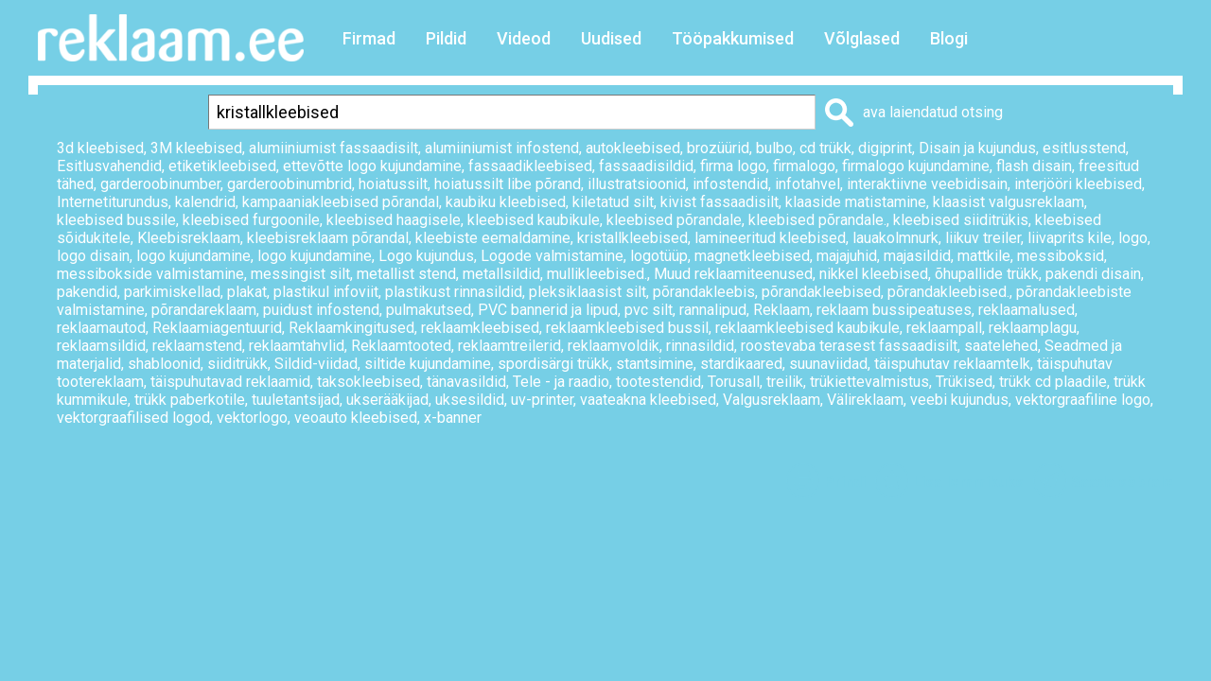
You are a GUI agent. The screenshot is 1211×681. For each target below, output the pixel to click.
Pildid (446, 38)
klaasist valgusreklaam (1008, 202)
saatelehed (1001, 346)
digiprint (885, 148)
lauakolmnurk (895, 238)
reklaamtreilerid (509, 346)
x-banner (453, 418)
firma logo (733, 166)
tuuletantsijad (296, 400)
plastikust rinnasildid (453, 292)
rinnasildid (700, 346)
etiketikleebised (222, 166)
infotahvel (807, 184)
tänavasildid (466, 382)
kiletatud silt (613, 202)
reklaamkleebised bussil (627, 328)
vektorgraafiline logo (1082, 400)
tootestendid (658, 382)
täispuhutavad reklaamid (230, 382)
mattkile (983, 256)
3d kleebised (100, 148)
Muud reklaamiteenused (733, 274)
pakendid (87, 292)
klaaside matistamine (855, 202)
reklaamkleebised (480, 328)
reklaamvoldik (613, 346)
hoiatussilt (393, 184)
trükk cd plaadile (1053, 382)
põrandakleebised (821, 292)
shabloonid (164, 364)
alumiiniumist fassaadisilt (333, 148)
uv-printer (542, 400)
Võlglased (862, 38)
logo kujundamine (193, 256)
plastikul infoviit (325, 292)
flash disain (1034, 166)
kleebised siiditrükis (960, 220)
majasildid (917, 256)
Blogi (949, 38)
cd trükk (825, 148)
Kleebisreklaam (188, 238)
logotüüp (659, 256)
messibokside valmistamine (150, 274)
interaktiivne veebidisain (927, 184)
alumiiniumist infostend (502, 148)
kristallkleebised (632, 238)
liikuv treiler (983, 238)
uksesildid (469, 400)
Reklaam (781, 310)
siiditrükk (237, 364)
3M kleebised (196, 148)
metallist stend (406, 274)
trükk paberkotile (189, 400)
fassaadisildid (646, 166)
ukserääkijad (387, 400)
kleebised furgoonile (251, 220)
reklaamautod (101, 328)
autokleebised (633, 148)
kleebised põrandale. (817, 220)
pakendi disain (1093, 274)
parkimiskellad (172, 292)
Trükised (964, 382)
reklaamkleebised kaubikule (807, 328)
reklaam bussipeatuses (894, 310)
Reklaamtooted (401, 346)
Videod (524, 38)
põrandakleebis (704, 292)
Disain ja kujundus (977, 148)
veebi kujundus (959, 400)
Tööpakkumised (733, 38)
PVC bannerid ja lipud (548, 310)
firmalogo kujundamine (916, 166)
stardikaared (741, 364)
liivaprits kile (1069, 238)
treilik (784, 382)
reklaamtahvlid (296, 346)
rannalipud (712, 310)
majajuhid (846, 256)
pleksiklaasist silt (587, 292)
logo (1133, 238)
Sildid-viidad (316, 364)
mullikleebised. (597, 274)
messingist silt (300, 274)
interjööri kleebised (1078, 184)
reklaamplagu (1033, 328)
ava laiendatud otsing (933, 112)
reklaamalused (1026, 310)
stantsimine (654, 364)
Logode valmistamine (552, 256)
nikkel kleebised (873, 274)
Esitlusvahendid (109, 166)
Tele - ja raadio (561, 382)
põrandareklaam (203, 310)
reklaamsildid (101, 346)
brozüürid (718, 148)
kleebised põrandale (674, 220)
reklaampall (944, 328)
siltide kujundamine (427, 364)
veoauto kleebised (355, 418)
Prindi (845, 482)
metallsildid (501, 274)
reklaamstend (197, 346)
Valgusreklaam (771, 400)
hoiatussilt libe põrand (507, 184)
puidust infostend (321, 310)
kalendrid (205, 202)
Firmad (368, 38)
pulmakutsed (428, 310)
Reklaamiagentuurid (217, 328)
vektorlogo (252, 418)
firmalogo (804, 166)
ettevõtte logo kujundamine (372, 166)
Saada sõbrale (1122, 482)
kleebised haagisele (393, 220)
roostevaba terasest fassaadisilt (849, 346)
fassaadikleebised (530, 166)
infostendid (730, 184)
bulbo (774, 148)
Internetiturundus (112, 202)
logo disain (93, 256)
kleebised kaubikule (533, 220)
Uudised (611, 38)
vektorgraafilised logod (133, 418)
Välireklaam (865, 400)
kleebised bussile (116, 220)
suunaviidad (828, 364)
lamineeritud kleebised (770, 238)
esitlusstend (1084, 148)
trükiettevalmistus (869, 382)
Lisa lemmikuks (968, 482)
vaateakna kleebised (648, 400)
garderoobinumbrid (289, 184)
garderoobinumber (160, 184)
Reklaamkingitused (351, 328)
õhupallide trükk (987, 274)
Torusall (734, 382)
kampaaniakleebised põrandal (340, 202)
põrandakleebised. (948, 292)
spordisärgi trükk (553, 364)
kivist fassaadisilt (719, 202)
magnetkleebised (752, 256)
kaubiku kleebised (506, 202)
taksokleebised (368, 382)
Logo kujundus (426, 256)
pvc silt (648, 310)
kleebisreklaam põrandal (328, 238)
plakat (247, 292)
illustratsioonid (637, 184)
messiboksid (1060, 256)
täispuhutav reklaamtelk (952, 364)
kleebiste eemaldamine (492, 238)
